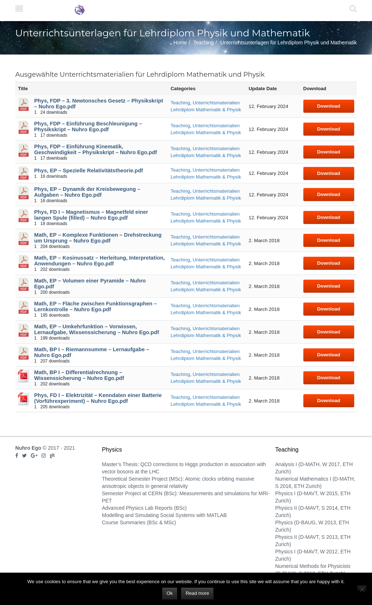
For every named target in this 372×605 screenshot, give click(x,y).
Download (328, 106)
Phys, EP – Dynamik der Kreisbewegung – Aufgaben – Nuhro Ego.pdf (87, 192)
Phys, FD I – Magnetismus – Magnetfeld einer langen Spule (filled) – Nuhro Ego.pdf (91, 215)
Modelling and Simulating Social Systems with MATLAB (164, 515)
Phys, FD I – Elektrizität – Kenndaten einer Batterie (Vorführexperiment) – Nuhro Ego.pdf (98, 398)
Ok (170, 593)
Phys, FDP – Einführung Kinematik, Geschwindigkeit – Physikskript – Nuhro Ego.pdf (95, 149)
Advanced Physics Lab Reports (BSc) (144, 508)
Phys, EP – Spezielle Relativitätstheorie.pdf (88, 170)
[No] (362, 588)
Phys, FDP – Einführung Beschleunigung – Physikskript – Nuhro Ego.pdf (88, 126)
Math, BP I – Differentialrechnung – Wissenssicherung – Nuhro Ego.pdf (79, 375)
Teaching (203, 42)
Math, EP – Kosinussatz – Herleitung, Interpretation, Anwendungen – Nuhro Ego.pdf (99, 261)
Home (180, 42)
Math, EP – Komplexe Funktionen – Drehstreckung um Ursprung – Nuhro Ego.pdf (98, 238)
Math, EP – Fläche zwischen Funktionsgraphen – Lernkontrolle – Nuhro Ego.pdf (95, 306)
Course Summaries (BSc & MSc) (139, 522)
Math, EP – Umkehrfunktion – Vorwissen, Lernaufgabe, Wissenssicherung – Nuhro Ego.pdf (96, 329)
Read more (197, 593)
